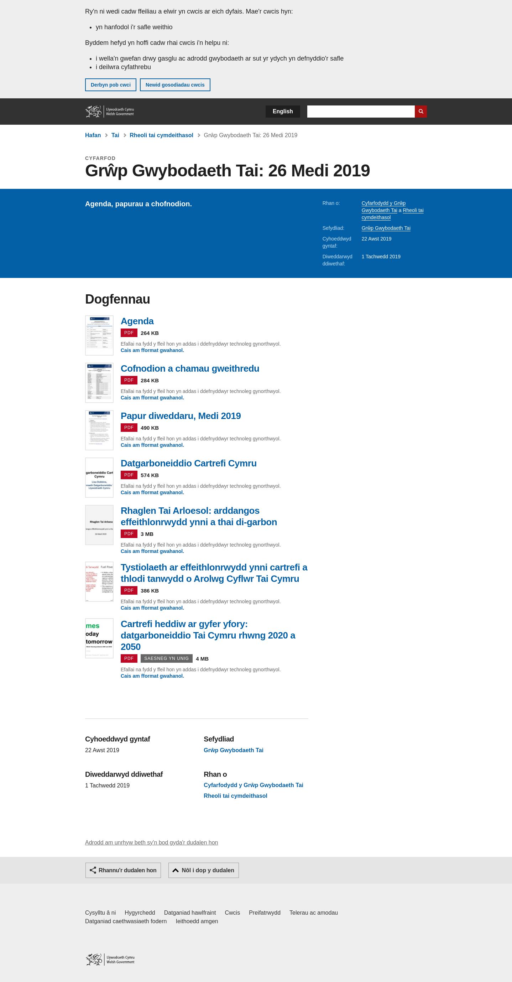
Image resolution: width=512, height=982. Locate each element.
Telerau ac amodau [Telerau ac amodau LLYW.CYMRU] (313, 913)
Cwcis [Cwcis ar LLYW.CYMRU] (232, 913)
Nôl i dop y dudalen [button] (208, 870)
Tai (115, 135)
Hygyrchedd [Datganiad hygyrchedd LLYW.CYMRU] (140, 913)
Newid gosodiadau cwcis (175, 85)
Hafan (93, 135)
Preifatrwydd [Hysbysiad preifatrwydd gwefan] (265, 913)
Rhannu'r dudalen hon (127, 870)
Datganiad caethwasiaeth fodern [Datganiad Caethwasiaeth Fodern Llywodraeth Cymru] (126, 921)
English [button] (283, 111)
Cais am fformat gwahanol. (152, 350)
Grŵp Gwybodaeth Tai (386, 228)
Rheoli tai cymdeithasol (161, 135)
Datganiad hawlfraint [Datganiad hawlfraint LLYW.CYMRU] (190, 913)
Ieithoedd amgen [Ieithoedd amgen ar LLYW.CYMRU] (197, 921)
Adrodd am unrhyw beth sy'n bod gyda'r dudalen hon (151, 842)
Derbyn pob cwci (111, 85)
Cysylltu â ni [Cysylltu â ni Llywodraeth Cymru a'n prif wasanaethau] (100, 913)
